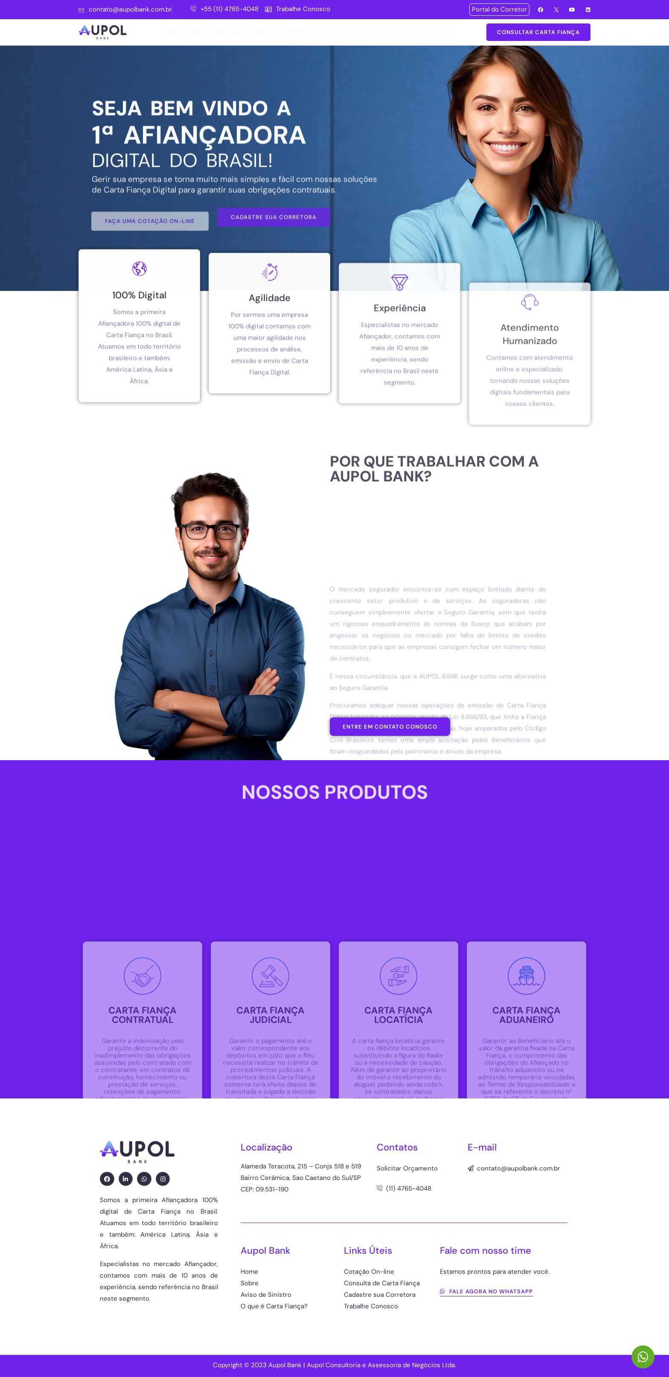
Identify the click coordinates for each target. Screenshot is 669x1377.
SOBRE (194, 32)
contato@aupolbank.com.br (125, 9)
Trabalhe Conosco (297, 9)
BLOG (323, 32)
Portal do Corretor (499, 9)
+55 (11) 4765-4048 (224, 9)
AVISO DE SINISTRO (281, 32)
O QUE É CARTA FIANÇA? (376, 32)
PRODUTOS (228, 32)
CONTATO (434, 32)
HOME (169, 32)
